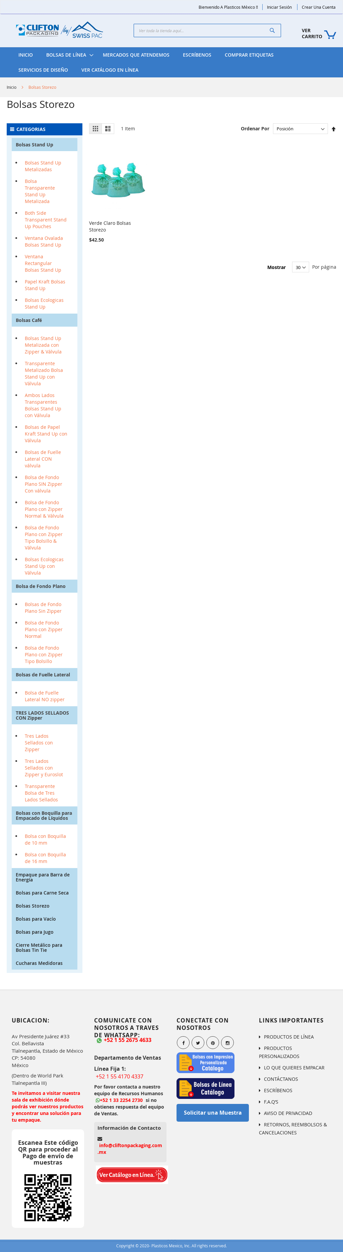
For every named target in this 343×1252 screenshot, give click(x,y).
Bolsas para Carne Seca (42, 892)
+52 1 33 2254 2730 (119, 1100)
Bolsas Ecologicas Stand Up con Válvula (44, 566)
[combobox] (207, 30)
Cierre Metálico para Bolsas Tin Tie (39, 947)
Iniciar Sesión (279, 7)
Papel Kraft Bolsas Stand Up (45, 284)
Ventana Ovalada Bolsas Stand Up (44, 241)
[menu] (171, 62)
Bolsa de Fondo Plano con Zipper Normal (44, 629)
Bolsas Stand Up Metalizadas (43, 166)
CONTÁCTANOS (281, 1079)
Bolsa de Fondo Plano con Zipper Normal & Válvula (44, 509)
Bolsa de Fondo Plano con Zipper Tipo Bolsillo (44, 654)
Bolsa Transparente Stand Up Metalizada (40, 191)
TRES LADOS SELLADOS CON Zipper (42, 715)
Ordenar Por (255, 128)
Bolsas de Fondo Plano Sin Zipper (43, 607)
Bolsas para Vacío (36, 919)
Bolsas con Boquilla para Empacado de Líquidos (44, 815)
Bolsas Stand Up (34, 144)
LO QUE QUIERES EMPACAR (294, 1067)
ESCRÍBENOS (278, 1090)
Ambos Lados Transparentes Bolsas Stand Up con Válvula (43, 405)
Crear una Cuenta (319, 7)
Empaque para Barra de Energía (43, 877)
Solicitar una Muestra (213, 1112)
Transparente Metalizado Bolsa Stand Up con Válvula (44, 373)
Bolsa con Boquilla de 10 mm (45, 839)
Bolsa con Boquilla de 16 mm (45, 857)
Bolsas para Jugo (35, 932)
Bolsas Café (29, 320)
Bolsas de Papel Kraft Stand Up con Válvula (46, 434)
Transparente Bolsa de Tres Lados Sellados (41, 793)
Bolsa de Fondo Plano (41, 586)
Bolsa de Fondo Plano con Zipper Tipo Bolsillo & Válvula (44, 537)
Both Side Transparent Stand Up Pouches (46, 219)
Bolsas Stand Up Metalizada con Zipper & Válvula (43, 345)
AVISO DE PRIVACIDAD (288, 1113)
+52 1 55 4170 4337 (119, 1076)
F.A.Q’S (271, 1102)
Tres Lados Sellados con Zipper (39, 742)
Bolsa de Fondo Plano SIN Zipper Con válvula (43, 484)
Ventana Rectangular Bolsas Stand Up (43, 263)
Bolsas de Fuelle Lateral (43, 674)
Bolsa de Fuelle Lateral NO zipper (45, 696)
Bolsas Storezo (33, 906)
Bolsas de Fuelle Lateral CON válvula (43, 459)
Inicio (11, 87)
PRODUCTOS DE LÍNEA (289, 1037)
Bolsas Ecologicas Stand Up (44, 303)
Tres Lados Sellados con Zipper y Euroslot (44, 768)
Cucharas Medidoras (39, 963)
